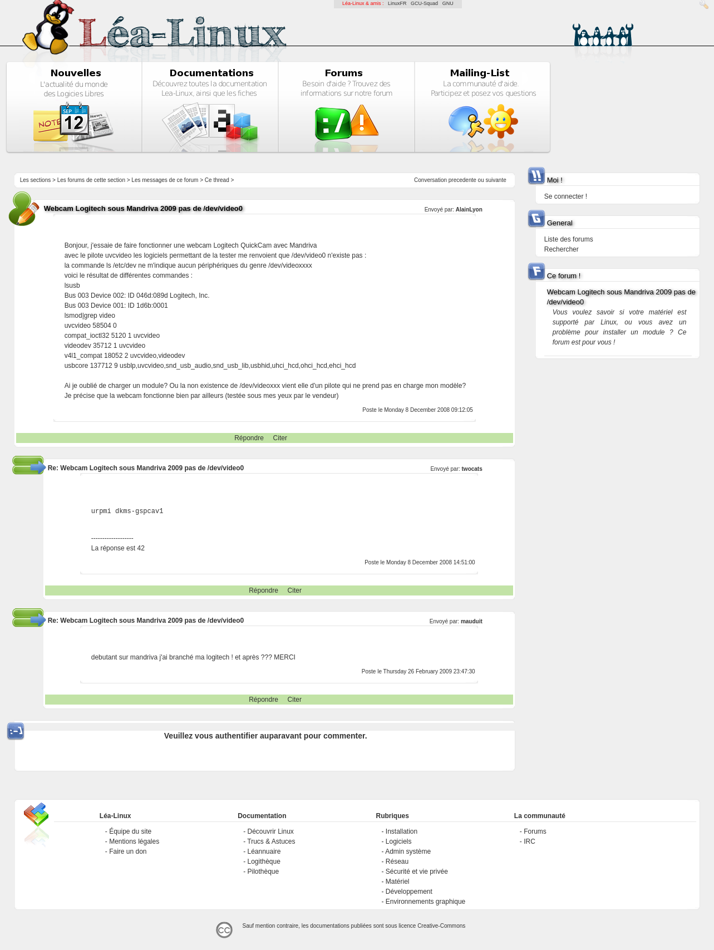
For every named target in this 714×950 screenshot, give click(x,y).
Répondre (249, 438)
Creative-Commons (441, 926)
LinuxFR (397, 3)
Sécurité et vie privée (417, 871)
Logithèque (263, 861)
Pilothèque (263, 871)
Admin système (408, 851)
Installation (401, 831)
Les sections (35, 180)
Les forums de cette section (91, 180)
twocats (472, 469)
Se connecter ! (565, 196)
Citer (280, 438)
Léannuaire (263, 851)
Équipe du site (130, 831)
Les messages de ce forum (164, 180)
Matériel (398, 881)
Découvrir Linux (270, 831)
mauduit (471, 621)
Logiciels (399, 841)
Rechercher (561, 249)
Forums (535, 831)
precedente (462, 180)
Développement (409, 891)
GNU (448, 3)
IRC (529, 841)
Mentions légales (134, 841)
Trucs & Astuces (271, 841)
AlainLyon (469, 209)
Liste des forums (568, 239)
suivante (496, 180)
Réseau (397, 861)
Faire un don (127, 851)
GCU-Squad (424, 3)
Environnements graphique (425, 901)
